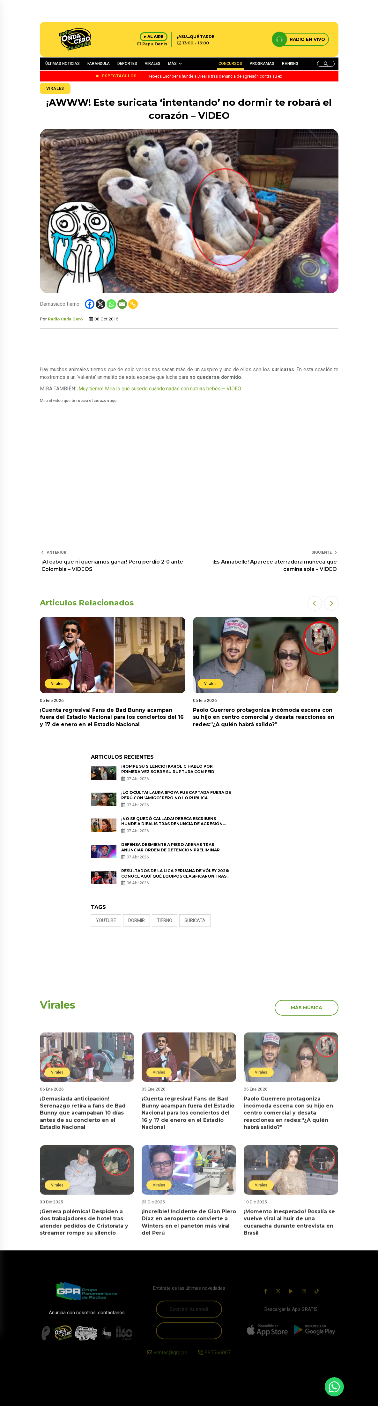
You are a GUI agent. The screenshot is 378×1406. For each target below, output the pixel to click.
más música (306, 1007)
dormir (136, 920)
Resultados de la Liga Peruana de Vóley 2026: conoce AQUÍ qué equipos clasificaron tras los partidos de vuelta (175, 876)
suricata (194, 920)
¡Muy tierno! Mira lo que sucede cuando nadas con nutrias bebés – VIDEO (159, 389)
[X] (100, 304)
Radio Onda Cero (65, 318)
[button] (315, 603)
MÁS (172, 63)
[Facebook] (89, 304)
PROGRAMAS (262, 63)
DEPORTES (127, 63)
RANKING (290, 63)
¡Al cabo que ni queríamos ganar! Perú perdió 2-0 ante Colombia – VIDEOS (112, 565)
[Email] (122, 304)
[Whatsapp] (111, 304)
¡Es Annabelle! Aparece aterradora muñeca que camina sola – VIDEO (274, 565)
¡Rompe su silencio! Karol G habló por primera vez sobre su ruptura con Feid (167, 769)
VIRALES (152, 63)
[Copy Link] (133, 304)
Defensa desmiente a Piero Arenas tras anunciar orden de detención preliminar (170, 847)
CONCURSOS (230, 63)
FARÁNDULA (98, 63)
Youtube (106, 920)
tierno (164, 920)
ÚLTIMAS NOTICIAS (62, 63)
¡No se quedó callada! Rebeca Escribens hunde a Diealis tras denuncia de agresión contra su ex (172, 824)
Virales (55, 88)
